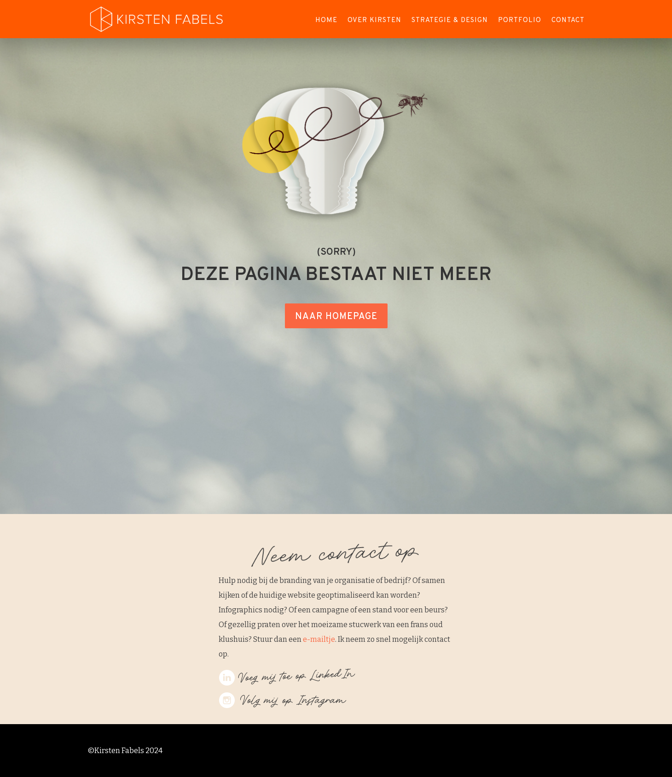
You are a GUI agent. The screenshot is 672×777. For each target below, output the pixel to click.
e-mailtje (319, 639)
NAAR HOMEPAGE (336, 317)
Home (326, 21)
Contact (568, 21)
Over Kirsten (374, 21)
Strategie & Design (449, 21)
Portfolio (519, 21)
